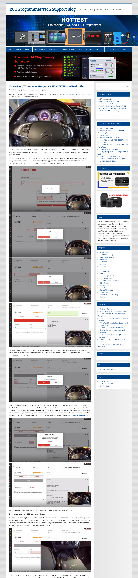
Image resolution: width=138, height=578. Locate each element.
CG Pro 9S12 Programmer (109, 149)
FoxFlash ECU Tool (106, 384)
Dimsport (103, 266)
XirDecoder (104, 292)
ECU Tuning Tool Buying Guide (45, 49)
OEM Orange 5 (105, 283)
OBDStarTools (105, 386)
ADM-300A (104, 252)
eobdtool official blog (108, 161)
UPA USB (103, 288)
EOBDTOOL (104, 381)
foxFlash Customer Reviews (110, 138)
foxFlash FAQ (104, 135)
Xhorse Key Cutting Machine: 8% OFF (112, 108)
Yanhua (102, 297)
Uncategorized (105, 285)
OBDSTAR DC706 (106, 278)
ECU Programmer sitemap (107, 369)
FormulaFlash (104, 271)
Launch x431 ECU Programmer (111, 276)
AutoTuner (103, 259)
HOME (9, 49)
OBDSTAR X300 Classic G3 (109, 281)
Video (125, 49)
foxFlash (103, 273)
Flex (45, 90)
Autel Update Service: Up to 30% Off (112, 106)
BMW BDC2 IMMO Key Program (110, 111)
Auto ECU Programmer (108, 257)
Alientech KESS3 (112, 49)
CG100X (103, 264)
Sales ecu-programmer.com (32, 90)
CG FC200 (103, 262)
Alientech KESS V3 (106, 255)
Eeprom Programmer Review (71, 49)
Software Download (23, 49)
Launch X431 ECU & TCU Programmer (113, 159)
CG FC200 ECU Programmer (110, 156)
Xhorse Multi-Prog (106, 290)
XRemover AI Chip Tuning (109, 295)
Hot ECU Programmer (94, 49)
